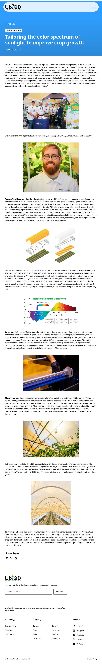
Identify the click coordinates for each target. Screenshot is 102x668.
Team (35, 630)
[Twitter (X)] (11, 558)
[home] (13, 7)
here (19, 545)
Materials (8, 630)
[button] (95, 7)
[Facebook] (16, 558)
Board (35, 634)
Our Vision (36, 626)
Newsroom (56, 630)
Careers (54, 626)
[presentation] (22, 600)
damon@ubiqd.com (62, 542)
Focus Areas (9, 634)
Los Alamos (37, 638)
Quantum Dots (10, 626)
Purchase (55, 634)
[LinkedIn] (7, 558)
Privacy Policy (92, 659)
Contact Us (56, 638)
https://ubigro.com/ (79, 542)
